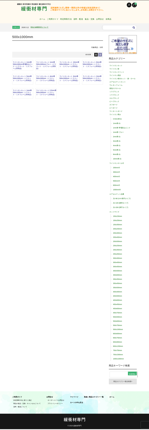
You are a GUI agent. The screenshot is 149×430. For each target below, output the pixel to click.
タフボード (113, 105)
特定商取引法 (62, 18)
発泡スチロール (115, 88)
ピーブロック (114, 101)
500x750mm (117, 325)
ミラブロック (114, 95)
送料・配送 (77, 18)
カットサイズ (114, 212)
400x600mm (117, 300)
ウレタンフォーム (115, 85)
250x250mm (117, 246)
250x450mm (117, 254)
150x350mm (117, 225)
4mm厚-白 (116, 145)
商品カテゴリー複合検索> (122, 382)
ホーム (33, 18)
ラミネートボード (115, 111)
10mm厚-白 (117, 159)
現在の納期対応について (39, 27)
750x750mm (117, 350)
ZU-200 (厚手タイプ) (120, 207)
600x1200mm (118, 346)
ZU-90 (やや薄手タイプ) (121, 198)
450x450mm (117, 304)
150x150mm (117, 216)
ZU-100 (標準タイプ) (120, 203)
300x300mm (117, 258)
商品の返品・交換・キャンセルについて (27, 404)
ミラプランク (114, 92)
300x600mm (117, 275)
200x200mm (117, 229)
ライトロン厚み (115, 114)
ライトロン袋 (114, 69)
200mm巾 (116, 168)
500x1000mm (118, 329)
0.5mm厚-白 (117, 119)
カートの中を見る (76, 403)
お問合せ (105, 18)
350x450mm (117, 283)
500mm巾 (116, 181)
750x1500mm (118, 355)
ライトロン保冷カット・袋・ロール (122, 78)
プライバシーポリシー (55, 404)
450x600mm (117, 308)
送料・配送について (20, 407)
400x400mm (117, 292)
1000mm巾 (117, 190)
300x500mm (117, 271)
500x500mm (117, 317)
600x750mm (117, 338)
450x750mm (117, 313)
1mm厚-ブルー (118, 132)
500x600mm (117, 321)
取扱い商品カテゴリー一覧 (94, 398)
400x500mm (117, 296)
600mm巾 (116, 185)
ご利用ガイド (46, 18)
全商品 (116, 18)
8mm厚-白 (116, 154)
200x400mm (117, 237)
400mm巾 (116, 176)
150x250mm (117, 220)
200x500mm (117, 241)
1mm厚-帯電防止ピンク (121, 128)
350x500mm (117, 287)
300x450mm (117, 267)
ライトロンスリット (116, 72)
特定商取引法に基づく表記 (22, 401)
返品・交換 (92, 18)
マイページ (74, 398)
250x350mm (117, 250)
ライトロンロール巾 (116, 163)
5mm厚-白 (116, 150)
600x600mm (117, 334)
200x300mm (117, 233)
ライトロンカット (115, 65)
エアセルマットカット (117, 82)
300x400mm (117, 262)
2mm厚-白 (116, 137)
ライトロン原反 (115, 75)
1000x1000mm (118, 359)
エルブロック (114, 98)
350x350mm (117, 279)
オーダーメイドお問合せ (56, 401)
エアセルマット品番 (116, 194)
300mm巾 (116, 172)
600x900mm (117, 342)
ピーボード (113, 108)
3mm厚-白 (116, 141)
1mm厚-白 (116, 123)
